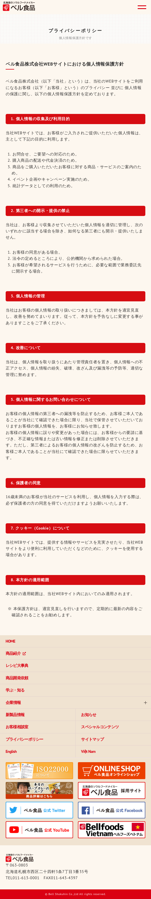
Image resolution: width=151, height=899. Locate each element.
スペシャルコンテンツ (100, 726)
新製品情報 (15, 714)
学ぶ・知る (15, 690)
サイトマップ (92, 739)
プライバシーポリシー (24, 739)
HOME (10, 641)
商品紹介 (13, 653)
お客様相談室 (17, 726)
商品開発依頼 (17, 677)
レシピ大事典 (17, 665)
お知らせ (88, 714)
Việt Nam (88, 751)
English (11, 751)
